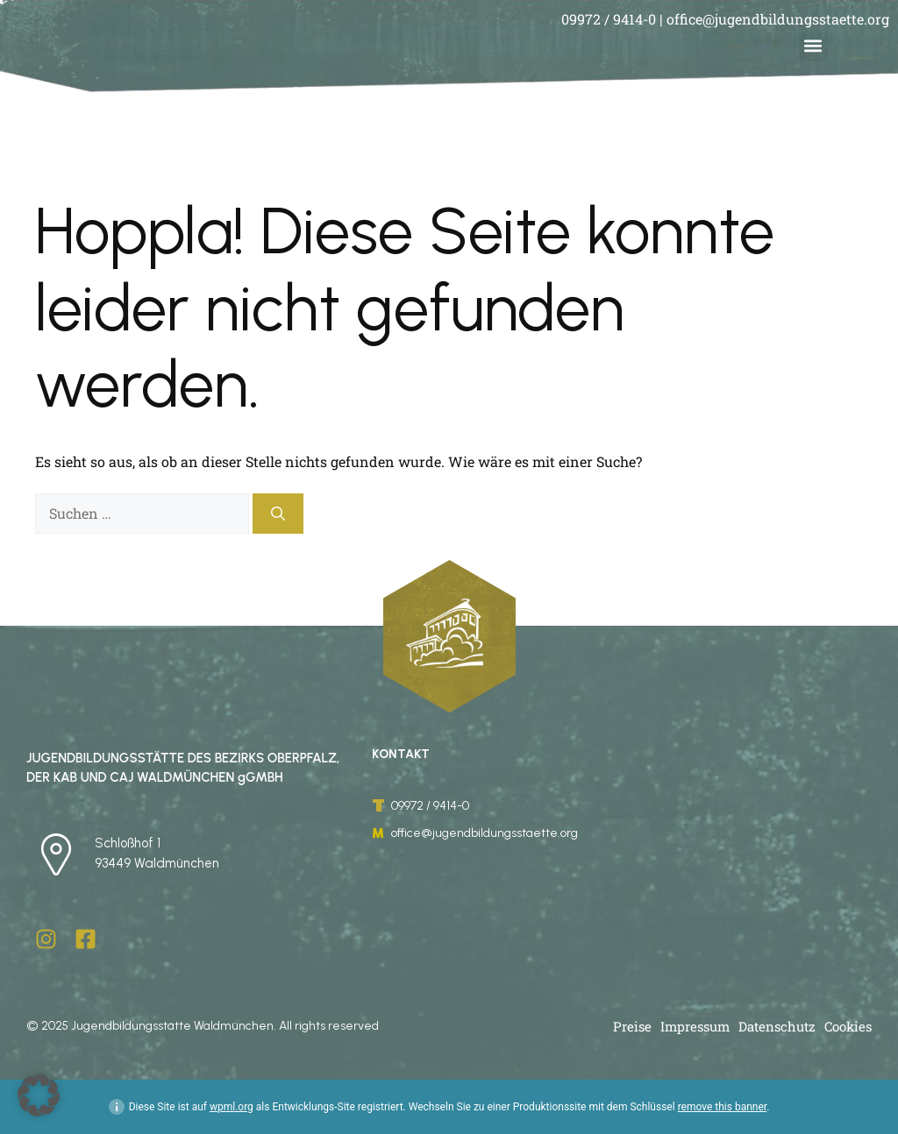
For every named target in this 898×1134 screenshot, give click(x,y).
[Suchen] (278, 513)
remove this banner (722, 1107)
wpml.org (231, 1107)
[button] (813, 46)
